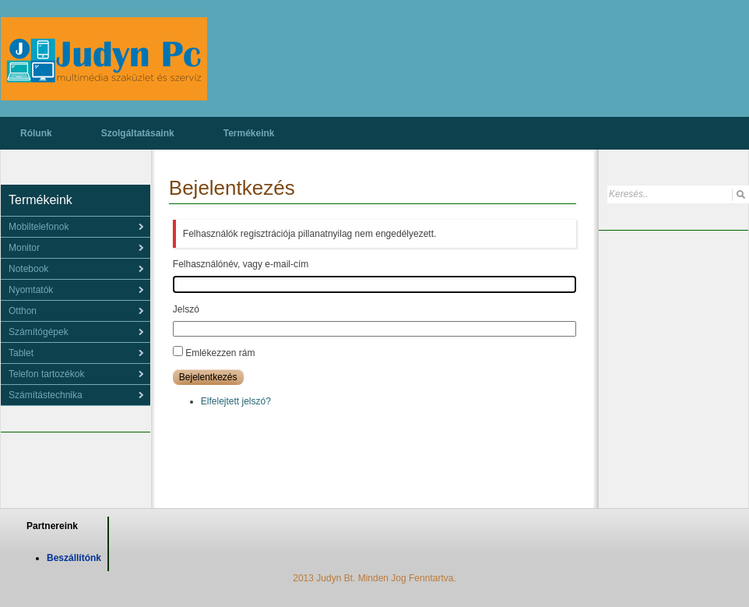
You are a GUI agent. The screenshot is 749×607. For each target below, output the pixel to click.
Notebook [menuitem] (28, 268)
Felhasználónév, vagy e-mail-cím (241, 264)
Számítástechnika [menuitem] (46, 395)
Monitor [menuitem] (24, 247)
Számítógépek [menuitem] (39, 331)
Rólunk (36, 133)
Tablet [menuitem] (21, 353)
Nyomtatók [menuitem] (31, 289)
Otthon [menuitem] (23, 310)
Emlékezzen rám (220, 353)
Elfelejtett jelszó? (236, 401)
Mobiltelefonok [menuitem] (39, 226)
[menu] (75, 227)
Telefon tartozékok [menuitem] (46, 374)
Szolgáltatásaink (137, 133)
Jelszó (186, 309)
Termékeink (249, 133)
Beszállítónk (74, 557)
